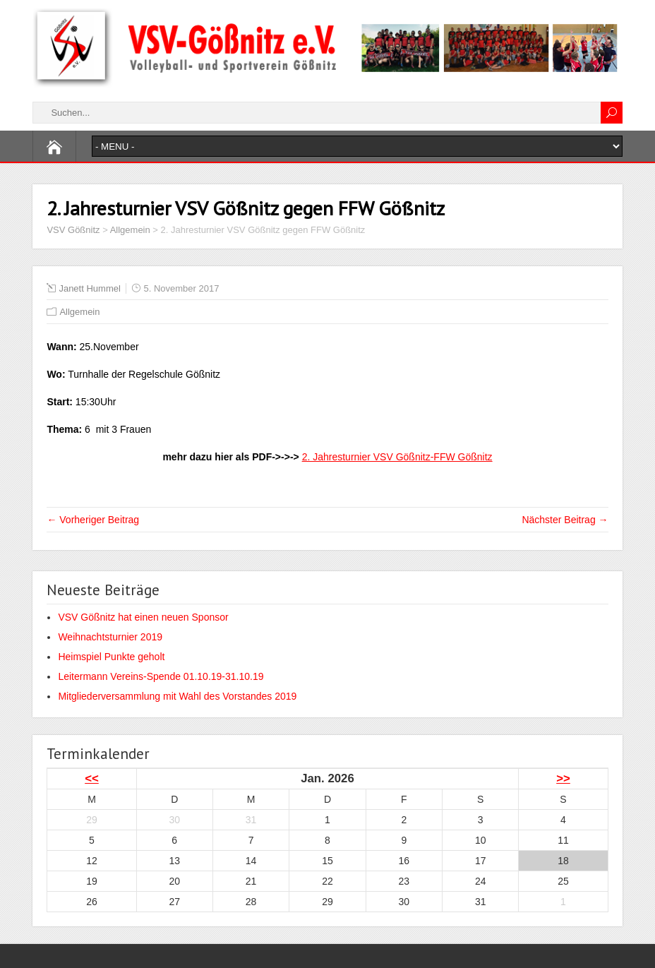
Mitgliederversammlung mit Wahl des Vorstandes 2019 (177, 696)
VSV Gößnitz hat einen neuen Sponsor (143, 617)
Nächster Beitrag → (565, 519)
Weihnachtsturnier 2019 (110, 637)
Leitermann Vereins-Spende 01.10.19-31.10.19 (160, 676)
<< (92, 778)
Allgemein (79, 311)
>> (563, 778)
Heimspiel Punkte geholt (111, 656)
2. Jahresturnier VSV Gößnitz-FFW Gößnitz (397, 456)
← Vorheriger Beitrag (93, 519)
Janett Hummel (89, 288)
